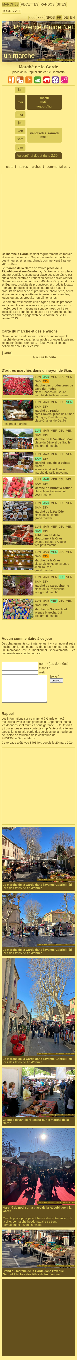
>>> (40, 17)
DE (65, 17)
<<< (32, 17)
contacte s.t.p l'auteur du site (49, 728)
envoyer (56, 680)
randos (47, 4)
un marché (19, 55)
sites (61, 4)
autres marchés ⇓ (32, 166)
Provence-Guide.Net (43, 27)
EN (72, 17)
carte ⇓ (11, 166)
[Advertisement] (38, 212)
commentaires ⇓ (59, 166)
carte (67, 278)
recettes (29, 4)
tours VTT (11, 11)
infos (50, 17)
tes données (59, 663)
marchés (10, 4)
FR (59, 17)
